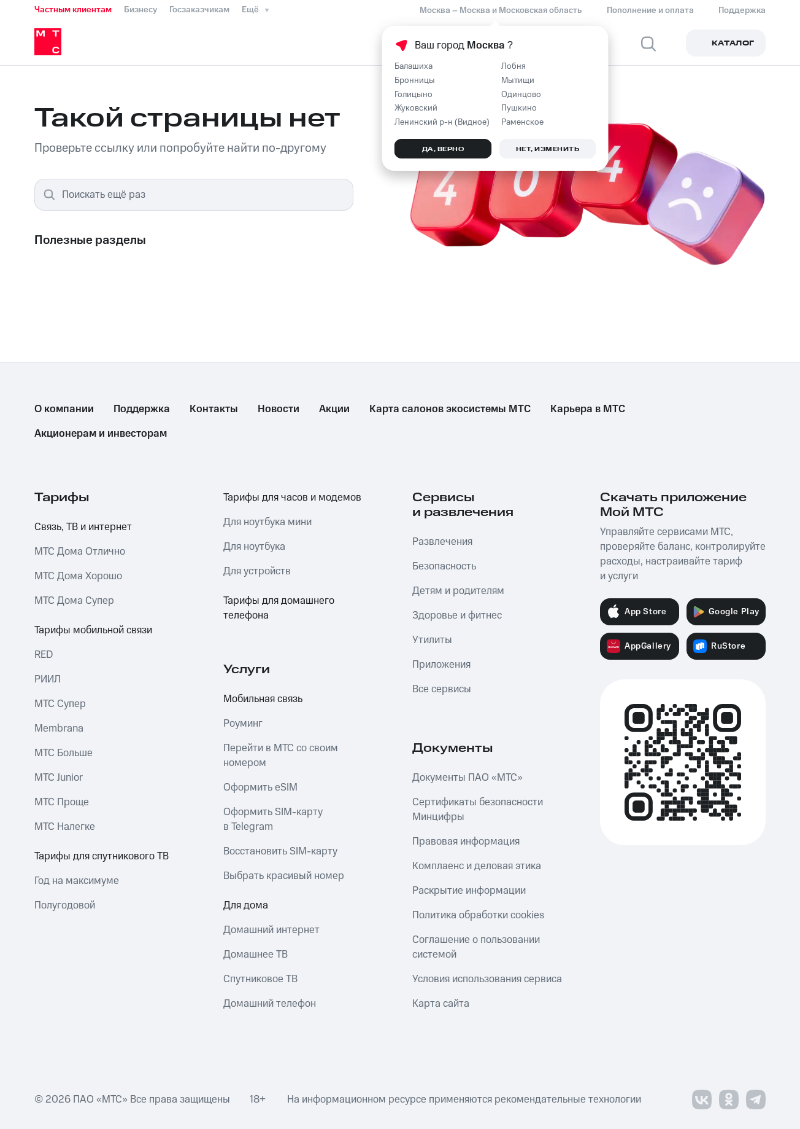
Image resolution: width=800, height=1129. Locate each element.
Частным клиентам (73, 10)
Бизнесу (140, 10)
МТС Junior (58, 777)
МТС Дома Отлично (79, 551)
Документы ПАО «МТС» (467, 777)
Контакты (214, 409)
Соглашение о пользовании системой (476, 947)
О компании (64, 409)
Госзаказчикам (199, 10)
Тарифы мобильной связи (93, 630)
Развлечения (442, 541)
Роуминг (243, 723)
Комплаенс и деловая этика (476, 866)
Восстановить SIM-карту (280, 851)
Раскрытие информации (469, 890)
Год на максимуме (76, 880)
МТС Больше (63, 753)
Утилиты (432, 640)
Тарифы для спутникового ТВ (101, 856)
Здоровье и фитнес (457, 615)
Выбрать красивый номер (283, 876)
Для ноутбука (254, 546)
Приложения (441, 664)
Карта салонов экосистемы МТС (450, 409)
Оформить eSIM (260, 787)
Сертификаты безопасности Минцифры (477, 809)
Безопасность (444, 566)
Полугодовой (64, 905)
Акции (334, 409)
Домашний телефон (269, 1003)
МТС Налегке (64, 826)
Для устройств (257, 571)
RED (43, 654)
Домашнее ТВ (255, 954)
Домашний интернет (271, 930)
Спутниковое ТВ (260, 979)
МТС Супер (60, 704)
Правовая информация (466, 841)
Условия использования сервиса (487, 979)
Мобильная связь (262, 699)
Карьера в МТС (587, 409)
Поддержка (141, 409)
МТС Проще (61, 802)
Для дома (245, 905)
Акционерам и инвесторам (100, 433)
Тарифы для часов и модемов (292, 497)
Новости (278, 409)
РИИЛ (47, 679)
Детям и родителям (458, 591)
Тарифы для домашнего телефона (278, 608)
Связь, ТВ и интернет (83, 527)
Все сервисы (441, 689)
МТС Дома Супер (74, 600)
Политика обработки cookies (478, 915)
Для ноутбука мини (267, 522)
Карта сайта (440, 1003)
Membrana (58, 728)
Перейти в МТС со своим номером (280, 755)
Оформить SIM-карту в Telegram (273, 819)
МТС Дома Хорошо (78, 576)
